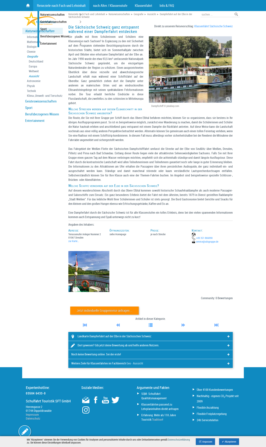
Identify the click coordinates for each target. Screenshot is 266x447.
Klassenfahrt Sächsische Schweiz (213, 26)
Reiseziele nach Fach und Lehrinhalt (86, 14)
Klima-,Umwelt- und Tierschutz (44, 96)
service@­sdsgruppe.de (207, 241)
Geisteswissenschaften (41, 101)
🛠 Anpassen (205, 441)
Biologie (32, 47)
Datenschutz (33, 418)
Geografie (32, 56)
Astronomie (33, 81)
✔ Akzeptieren (229, 441)
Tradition (157, 420)
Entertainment (35, 120)
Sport (29, 107)
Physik (31, 86)
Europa (33, 66)
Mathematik (34, 42)
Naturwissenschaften (39, 31)
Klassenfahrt (143, 5)
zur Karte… (73, 241)
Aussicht (34, 76)
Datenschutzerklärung (179, 439)
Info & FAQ (167, 5)
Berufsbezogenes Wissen (42, 114)
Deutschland (36, 61)
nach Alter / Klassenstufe (110, 5)
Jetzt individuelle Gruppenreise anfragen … (104, 310)
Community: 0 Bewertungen (217, 298)
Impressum (32, 415)
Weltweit (34, 71)
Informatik (33, 37)
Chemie (31, 52)
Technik (31, 91)
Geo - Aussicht (135, 363)
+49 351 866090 (204, 238)
